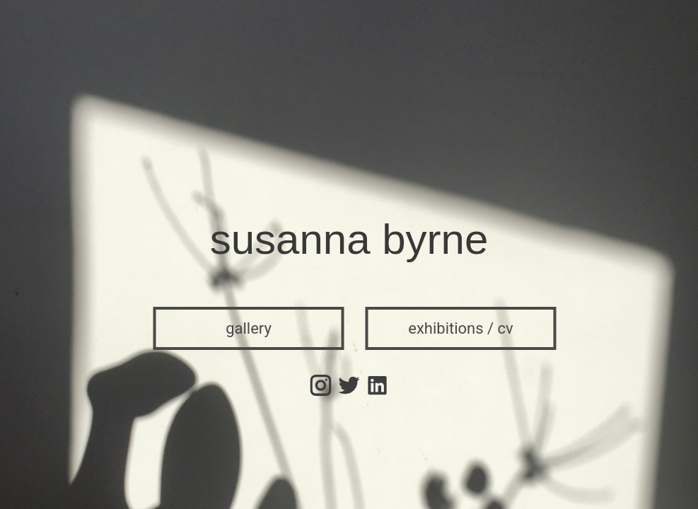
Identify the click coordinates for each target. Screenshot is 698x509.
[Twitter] (349, 383)
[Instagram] (321, 383)
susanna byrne (349, 239)
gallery (249, 328)
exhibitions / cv (460, 328)
